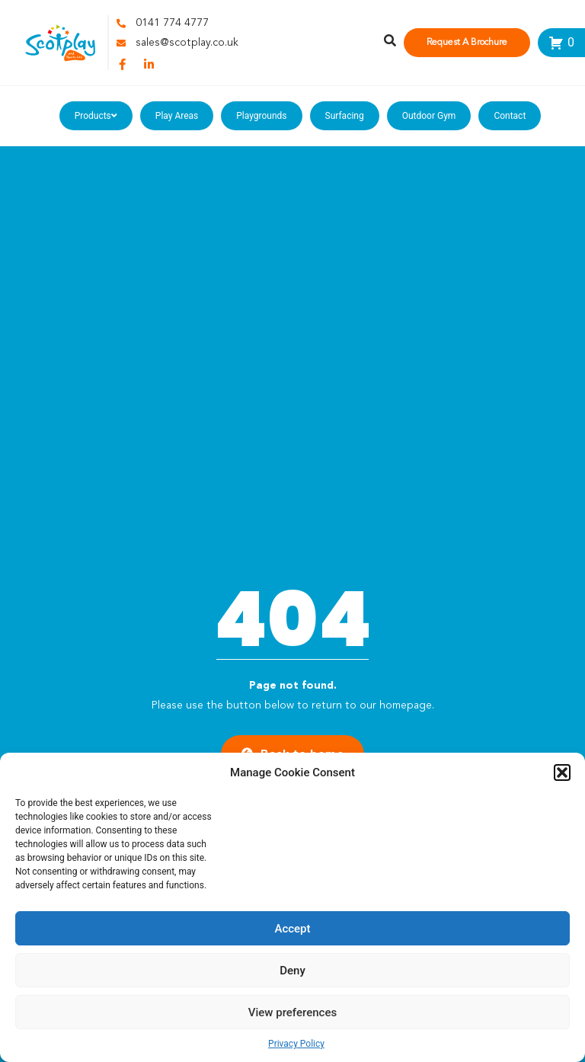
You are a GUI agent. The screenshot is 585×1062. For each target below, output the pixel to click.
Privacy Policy (296, 1043)
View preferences (292, 1012)
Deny (292, 970)
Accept (292, 929)
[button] (562, 772)
